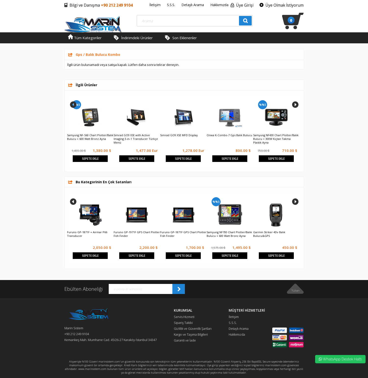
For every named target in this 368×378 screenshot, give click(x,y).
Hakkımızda (219, 4)
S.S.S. (171, 4)
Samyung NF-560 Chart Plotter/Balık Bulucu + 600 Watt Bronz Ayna (90, 137)
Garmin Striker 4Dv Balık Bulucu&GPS (269, 234)
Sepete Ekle (90, 159)
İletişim (155, 4)
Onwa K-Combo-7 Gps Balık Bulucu (229, 135)
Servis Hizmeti (184, 317)
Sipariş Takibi (183, 322)
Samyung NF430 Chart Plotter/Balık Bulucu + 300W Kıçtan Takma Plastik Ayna (275, 138)
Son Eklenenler (184, 37)
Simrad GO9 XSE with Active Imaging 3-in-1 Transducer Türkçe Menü (136, 138)
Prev (73, 104)
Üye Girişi (244, 5)
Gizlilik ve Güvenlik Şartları (193, 328)
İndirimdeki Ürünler (137, 37)
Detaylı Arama (192, 4)
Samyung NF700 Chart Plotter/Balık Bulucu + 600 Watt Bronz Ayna (229, 234)
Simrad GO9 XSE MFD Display (179, 135)
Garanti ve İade (185, 340)
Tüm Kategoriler (85, 37)
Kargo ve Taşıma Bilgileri (191, 334)
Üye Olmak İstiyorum (284, 5)
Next (295, 104)
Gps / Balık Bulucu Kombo (98, 54)
